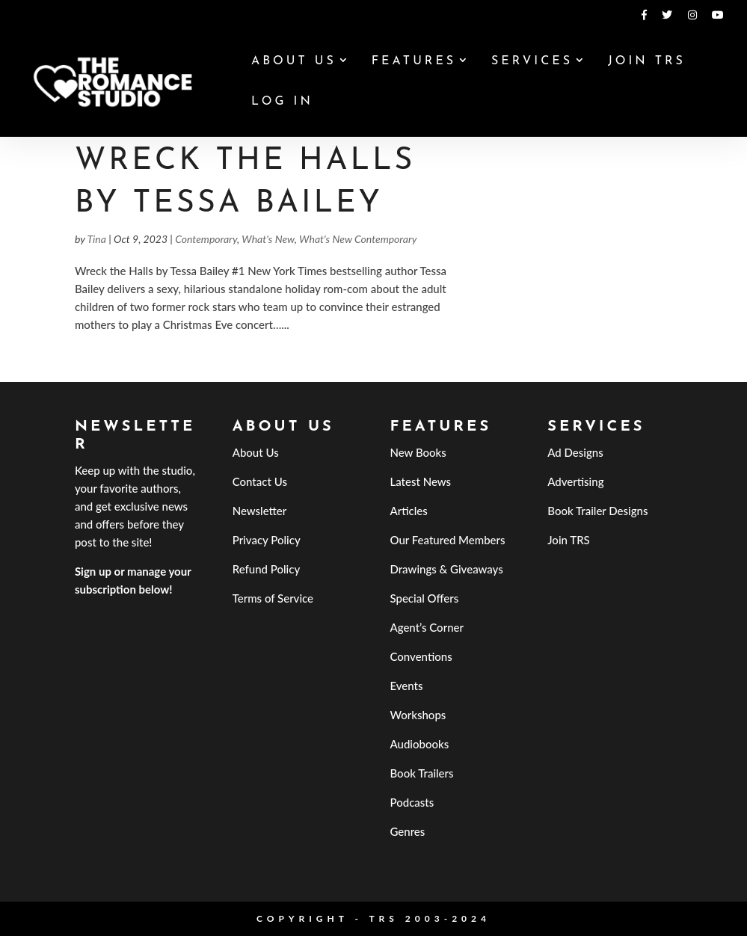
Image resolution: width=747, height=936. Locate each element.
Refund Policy (267, 569)
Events (406, 685)
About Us (293, 61)
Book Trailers (421, 773)
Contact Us (260, 481)
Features (414, 61)
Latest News (420, 481)
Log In (282, 102)
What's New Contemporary (357, 239)
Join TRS (647, 61)
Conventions (421, 656)
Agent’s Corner (427, 627)
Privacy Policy (267, 539)
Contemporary (206, 239)
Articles (408, 510)
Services (532, 61)
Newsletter (260, 510)
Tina (96, 239)
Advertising (575, 481)
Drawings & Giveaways (446, 569)
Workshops (418, 714)
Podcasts (412, 802)
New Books (418, 452)
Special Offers (424, 598)
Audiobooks (419, 744)
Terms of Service (273, 598)
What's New (268, 239)
